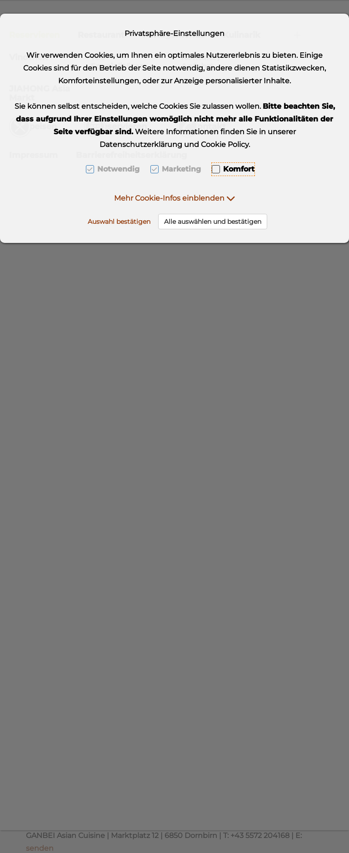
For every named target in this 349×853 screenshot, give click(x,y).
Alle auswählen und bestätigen (212, 221)
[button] (174, 198)
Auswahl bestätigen (119, 221)
